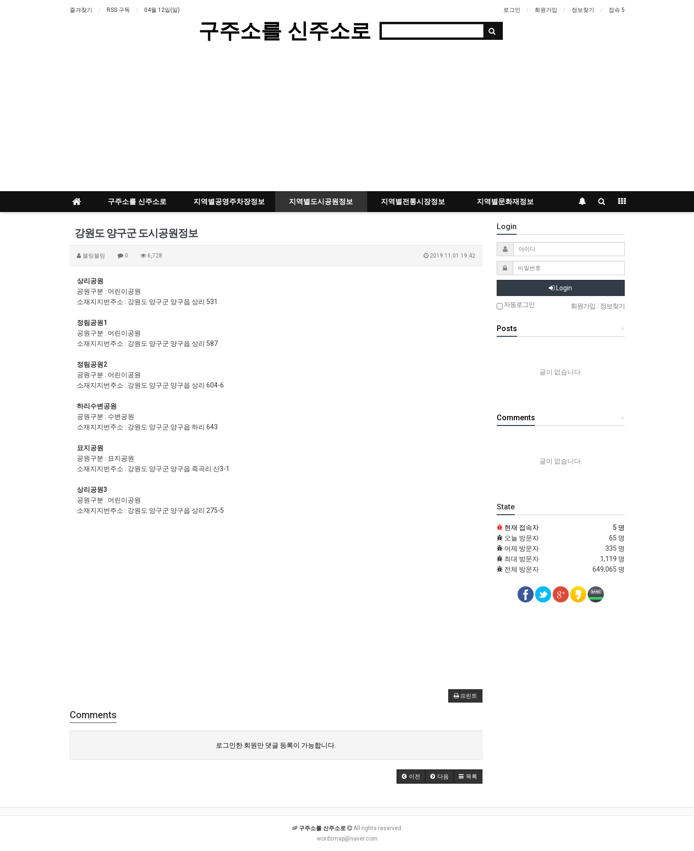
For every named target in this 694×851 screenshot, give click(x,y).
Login (560, 288)
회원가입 (546, 10)
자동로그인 (516, 305)
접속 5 (617, 10)
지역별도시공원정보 (321, 201)
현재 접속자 (521, 527)
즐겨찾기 (81, 10)
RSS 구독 (118, 10)
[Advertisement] (347, 120)
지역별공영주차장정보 (229, 201)
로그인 (511, 10)
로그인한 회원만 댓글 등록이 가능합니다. (276, 745)
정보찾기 (583, 10)
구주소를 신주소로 (284, 30)
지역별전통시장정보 (413, 201)
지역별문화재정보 (505, 201)
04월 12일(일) (162, 10)
